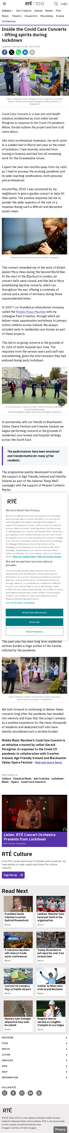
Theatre (17, 16)
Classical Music (22, 778)
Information (10, 1077)
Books (49, 10)
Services (7, 1060)
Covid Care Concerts (33, 782)
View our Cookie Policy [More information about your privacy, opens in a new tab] (24, 556)
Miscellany (46, 16)
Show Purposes (34, 631)
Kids (4, 1066)
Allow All (34, 622)
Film (58, 10)
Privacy (60, 1129)
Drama (60, 16)
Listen (6, 1054)
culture (6, 10)
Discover (7, 1037)
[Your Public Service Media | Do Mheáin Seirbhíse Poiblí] (7, 1110)
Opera (15, 782)
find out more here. (48, 762)
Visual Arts (31, 16)
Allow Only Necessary (34, 612)
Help (5, 1071)
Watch (6, 1049)
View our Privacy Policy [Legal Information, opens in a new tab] (49, 556)
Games (38, 10)
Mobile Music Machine (31, 312)
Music (5, 16)
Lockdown (57, 778)
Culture (6, 778)
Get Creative (23, 10)
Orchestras (8, 21)
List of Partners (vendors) (20, 602)
